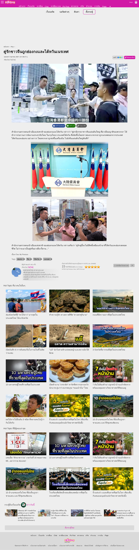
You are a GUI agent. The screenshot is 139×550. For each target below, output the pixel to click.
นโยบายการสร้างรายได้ (66, 546)
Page (104, 7)
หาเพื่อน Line (56, 6)
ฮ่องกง (19, 259)
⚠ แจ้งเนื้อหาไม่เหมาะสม (121, 265)
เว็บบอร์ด (31, 6)
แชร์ (118, 57)
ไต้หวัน (36, 259)
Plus (12, 47)
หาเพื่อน (40, 6)
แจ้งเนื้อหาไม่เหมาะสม (117, 546)
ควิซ (82, 6)
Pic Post (66, 7)
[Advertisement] (69, 30)
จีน (28, 259)
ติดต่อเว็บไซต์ (89, 546)
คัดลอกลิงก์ (130, 58)
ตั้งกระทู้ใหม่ (69, 528)
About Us (79, 546)
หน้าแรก (22, 6)
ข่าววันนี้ (28, 505)
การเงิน (97, 6)
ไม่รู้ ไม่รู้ (12, 60)
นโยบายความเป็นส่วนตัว (38, 546)
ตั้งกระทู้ (89, 12)
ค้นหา (76, 12)
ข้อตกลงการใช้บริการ (21, 546)
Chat (46, 7)
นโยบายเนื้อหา (52, 546)
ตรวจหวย (74, 6)
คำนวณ (89, 6)
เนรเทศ (47, 259)
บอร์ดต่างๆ (64, 12)
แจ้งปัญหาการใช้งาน (101, 546)
